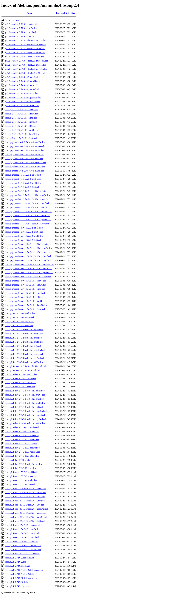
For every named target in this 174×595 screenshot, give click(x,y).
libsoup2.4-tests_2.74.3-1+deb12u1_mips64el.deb (26, 509)
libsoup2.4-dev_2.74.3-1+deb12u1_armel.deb (25, 399)
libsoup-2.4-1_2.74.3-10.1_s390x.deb (21, 138)
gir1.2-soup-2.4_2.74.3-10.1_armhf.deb (22, 89)
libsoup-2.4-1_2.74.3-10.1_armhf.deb (21, 122)
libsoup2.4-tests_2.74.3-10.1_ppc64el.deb (23, 545)
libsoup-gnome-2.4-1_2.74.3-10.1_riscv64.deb (25, 167)
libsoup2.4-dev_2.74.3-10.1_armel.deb (21, 435)
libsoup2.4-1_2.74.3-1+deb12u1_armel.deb (23, 338)
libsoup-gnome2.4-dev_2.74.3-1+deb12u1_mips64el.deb (29, 264)
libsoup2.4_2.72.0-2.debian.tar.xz (19, 558)
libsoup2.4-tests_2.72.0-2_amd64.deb (21, 472)
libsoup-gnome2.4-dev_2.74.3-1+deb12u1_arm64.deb (28, 248)
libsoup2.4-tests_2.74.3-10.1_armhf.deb (22, 537)
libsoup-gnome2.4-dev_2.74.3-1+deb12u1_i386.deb (27, 260)
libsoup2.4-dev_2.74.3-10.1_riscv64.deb (22, 452)
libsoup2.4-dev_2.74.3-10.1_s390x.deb (22, 456)
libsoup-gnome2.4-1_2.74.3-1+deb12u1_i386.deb (26, 207)
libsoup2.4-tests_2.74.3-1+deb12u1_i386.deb (24, 505)
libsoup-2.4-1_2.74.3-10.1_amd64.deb (21, 109)
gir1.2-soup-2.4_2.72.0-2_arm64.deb (21, 28)
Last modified (62, 13)
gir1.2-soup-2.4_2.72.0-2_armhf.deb (20, 32)
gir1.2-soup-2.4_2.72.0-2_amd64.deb (21, 24)
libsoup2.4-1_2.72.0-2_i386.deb (19, 325)
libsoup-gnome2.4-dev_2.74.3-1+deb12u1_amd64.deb (28, 244)
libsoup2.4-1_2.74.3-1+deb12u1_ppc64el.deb (24, 358)
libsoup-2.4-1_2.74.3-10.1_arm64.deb (21, 114)
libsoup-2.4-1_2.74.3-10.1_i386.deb (20, 126)
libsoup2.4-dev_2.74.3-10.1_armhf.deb (22, 439)
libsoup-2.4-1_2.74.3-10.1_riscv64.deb (22, 134)
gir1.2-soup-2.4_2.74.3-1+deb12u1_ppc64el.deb (26, 69)
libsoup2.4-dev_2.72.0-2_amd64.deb (21, 374)
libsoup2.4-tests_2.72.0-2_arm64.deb (21, 476)
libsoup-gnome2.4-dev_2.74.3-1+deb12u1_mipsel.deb (28, 268)
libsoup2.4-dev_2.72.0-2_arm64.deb (20, 378)
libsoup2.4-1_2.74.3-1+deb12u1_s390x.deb (24, 362)
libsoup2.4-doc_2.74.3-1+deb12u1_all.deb (23, 464)
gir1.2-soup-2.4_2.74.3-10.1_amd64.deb (22, 77)
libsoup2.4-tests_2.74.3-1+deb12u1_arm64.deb (25, 492)
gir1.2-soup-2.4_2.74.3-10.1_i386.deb (21, 93)
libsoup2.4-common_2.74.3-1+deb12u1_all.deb (25, 366)
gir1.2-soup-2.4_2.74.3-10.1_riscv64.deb (22, 101)
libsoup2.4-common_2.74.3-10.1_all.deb (22, 370)
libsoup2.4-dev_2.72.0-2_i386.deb (20, 386)
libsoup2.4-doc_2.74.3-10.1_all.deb (20, 468)
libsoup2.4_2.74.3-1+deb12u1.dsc (19, 574)
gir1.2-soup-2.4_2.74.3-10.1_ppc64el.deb (23, 97)
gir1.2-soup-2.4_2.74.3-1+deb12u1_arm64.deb (25, 44)
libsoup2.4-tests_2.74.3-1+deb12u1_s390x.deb (25, 521)
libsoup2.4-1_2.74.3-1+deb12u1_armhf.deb (24, 342)
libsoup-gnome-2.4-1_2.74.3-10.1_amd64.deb (25, 142)
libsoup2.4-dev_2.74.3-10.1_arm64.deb (22, 431)
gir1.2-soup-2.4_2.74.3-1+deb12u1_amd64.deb (25, 40)
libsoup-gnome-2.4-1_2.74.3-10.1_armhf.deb (24, 154)
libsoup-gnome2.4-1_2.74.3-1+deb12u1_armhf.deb (27, 203)
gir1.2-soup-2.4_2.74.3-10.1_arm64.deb (22, 81)
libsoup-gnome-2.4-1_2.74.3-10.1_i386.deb (24, 158)
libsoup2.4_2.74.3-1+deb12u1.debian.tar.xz (24, 570)
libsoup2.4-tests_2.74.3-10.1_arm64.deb (22, 529)
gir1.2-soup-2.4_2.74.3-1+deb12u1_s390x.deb (25, 73)
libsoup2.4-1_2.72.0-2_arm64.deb (19, 317)
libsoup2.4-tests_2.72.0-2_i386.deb (20, 484)
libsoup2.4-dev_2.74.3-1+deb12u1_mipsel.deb (25, 415)
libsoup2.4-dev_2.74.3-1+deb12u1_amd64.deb (25, 391)
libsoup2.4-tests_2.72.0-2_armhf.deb (21, 480)
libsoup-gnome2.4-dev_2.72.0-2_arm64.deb (24, 232)
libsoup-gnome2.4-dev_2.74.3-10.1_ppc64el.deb (26, 301)
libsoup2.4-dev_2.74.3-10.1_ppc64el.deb (23, 448)
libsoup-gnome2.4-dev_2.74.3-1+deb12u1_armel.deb (28, 252)
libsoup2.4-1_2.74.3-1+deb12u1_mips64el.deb (25, 350)
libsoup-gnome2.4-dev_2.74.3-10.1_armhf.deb (25, 293)
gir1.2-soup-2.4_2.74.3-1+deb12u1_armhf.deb (25, 52)
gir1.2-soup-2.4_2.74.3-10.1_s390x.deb (22, 105)
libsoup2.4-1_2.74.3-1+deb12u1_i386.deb (23, 346)
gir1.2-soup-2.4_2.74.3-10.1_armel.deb (22, 85)
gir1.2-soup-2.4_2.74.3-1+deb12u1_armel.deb (25, 48)
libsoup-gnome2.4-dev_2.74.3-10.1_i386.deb (24, 297)
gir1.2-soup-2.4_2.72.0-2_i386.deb (20, 36)
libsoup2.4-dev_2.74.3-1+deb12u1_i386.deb (24, 407)
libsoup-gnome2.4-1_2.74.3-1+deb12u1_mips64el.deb (28, 211)
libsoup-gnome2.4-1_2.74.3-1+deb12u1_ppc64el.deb (28, 219)
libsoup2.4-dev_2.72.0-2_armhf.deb (20, 382)
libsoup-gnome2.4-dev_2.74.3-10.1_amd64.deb (25, 281)
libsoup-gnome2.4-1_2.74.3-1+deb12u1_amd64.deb (27, 191)
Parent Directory (12, 20)
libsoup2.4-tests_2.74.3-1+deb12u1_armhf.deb (25, 501)
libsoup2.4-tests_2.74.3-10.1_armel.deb (22, 533)
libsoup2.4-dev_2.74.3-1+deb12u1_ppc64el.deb (25, 419)
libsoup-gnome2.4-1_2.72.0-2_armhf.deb (23, 183)
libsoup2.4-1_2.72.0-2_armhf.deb (19, 321)
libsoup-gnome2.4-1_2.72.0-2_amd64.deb (23, 175)
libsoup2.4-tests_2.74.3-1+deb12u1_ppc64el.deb (26, 517)
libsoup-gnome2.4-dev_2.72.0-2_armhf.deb (24, 236)
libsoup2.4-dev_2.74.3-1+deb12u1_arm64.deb (25, 395)
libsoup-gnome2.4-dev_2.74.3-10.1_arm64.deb (25, 285)
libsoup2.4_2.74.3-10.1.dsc (16, 582)
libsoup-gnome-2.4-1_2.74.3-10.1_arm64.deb (24, 146)
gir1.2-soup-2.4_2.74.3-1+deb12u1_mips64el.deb (26, 61)
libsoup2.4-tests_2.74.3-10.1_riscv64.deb (23, 549)
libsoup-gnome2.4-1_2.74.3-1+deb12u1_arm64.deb (27, 195)
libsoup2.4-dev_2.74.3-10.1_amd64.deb (22, 427)
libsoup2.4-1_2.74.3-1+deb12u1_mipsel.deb (24, 354)
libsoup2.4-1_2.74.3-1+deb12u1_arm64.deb (24, 334)
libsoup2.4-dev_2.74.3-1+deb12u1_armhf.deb (25, 403)
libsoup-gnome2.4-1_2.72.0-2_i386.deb (22, 187)
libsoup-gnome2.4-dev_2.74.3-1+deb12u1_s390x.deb (28, 277)
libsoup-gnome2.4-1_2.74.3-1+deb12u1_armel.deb (27, 199)
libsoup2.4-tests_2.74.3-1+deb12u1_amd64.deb (25, 488)
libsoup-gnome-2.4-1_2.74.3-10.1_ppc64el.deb (25, 162)
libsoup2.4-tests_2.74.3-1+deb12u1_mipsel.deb (25, 513)
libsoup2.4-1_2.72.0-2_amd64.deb (20, 313)
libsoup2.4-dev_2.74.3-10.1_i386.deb (21, 444)
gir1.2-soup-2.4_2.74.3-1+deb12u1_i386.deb (24, 57)
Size (73, 13)
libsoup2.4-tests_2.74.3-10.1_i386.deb (21, 541)
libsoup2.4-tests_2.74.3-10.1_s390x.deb (22, 553)
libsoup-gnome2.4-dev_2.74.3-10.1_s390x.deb (25, 309)
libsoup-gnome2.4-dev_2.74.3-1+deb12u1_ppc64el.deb (29, 272)
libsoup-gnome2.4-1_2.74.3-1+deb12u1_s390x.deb (27, 224)
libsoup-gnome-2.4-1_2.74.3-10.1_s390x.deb (24, 171)
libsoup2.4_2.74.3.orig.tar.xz (17, 586)
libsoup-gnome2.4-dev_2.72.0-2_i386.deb (23, 240)
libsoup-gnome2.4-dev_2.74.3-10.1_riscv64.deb (26, 305)
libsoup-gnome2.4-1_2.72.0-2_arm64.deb (23, 179)
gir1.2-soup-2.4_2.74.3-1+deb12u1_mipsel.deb (25, 65)
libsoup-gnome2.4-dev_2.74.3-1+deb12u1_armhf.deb (28, 256)
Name (29, 13)
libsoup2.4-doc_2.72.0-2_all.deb (19, 460)
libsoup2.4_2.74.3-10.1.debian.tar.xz (21, 578)
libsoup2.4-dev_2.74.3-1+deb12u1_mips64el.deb (26, 411)
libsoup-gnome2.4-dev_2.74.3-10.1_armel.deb (25, 289)
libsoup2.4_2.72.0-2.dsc (15, 562)
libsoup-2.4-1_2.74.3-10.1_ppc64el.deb (22, 130)
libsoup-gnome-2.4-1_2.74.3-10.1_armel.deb (24, 150)
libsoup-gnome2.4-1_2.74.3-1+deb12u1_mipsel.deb (27, 215)
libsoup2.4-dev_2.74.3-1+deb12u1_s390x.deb (25, 423)
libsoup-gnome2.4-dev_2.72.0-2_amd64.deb (24, 228)
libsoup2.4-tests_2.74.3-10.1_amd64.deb (22, 525)
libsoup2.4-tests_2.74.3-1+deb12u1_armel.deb (25, 496)
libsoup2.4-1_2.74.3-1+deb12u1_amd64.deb (24, 329)
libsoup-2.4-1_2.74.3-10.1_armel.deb (21, 118)
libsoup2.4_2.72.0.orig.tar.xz (17, 566)
